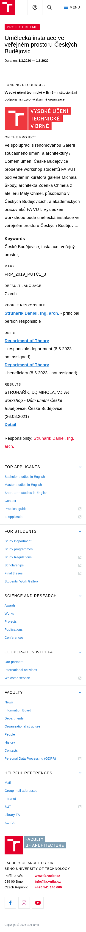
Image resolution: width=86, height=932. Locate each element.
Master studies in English (23, 485)
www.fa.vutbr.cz (47, 876)
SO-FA (9, 823)
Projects (11, 621)
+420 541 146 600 (48, 887)
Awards (10, 605)
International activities (21, 670)
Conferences (14, 637)
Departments (14, 718)
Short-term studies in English (26, 493)
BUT (14, 807)
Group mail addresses (21, 790)
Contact (10, 501)
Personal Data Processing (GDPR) (30, 758)
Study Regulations (18, 557)
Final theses (14, 573)
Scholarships (14, 565)
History (10, 742)
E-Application (14, 517)
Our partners (14, 662)
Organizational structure (22, 726)
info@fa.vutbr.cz (48, 881)
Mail (8, 782)
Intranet (10, 798)
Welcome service (17, 678)
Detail (10, 424)
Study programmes (19, 549)
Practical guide (16, 509)
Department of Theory (27, 341)
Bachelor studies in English (25, 477)
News (9, 702)
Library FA (12, 815)
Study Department (18, 541)
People (10, 734)
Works (9, 613)
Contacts (11, 750)
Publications (14, 629)
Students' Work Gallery (22, 581)
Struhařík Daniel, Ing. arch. (32, 313)
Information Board (18, 710)
